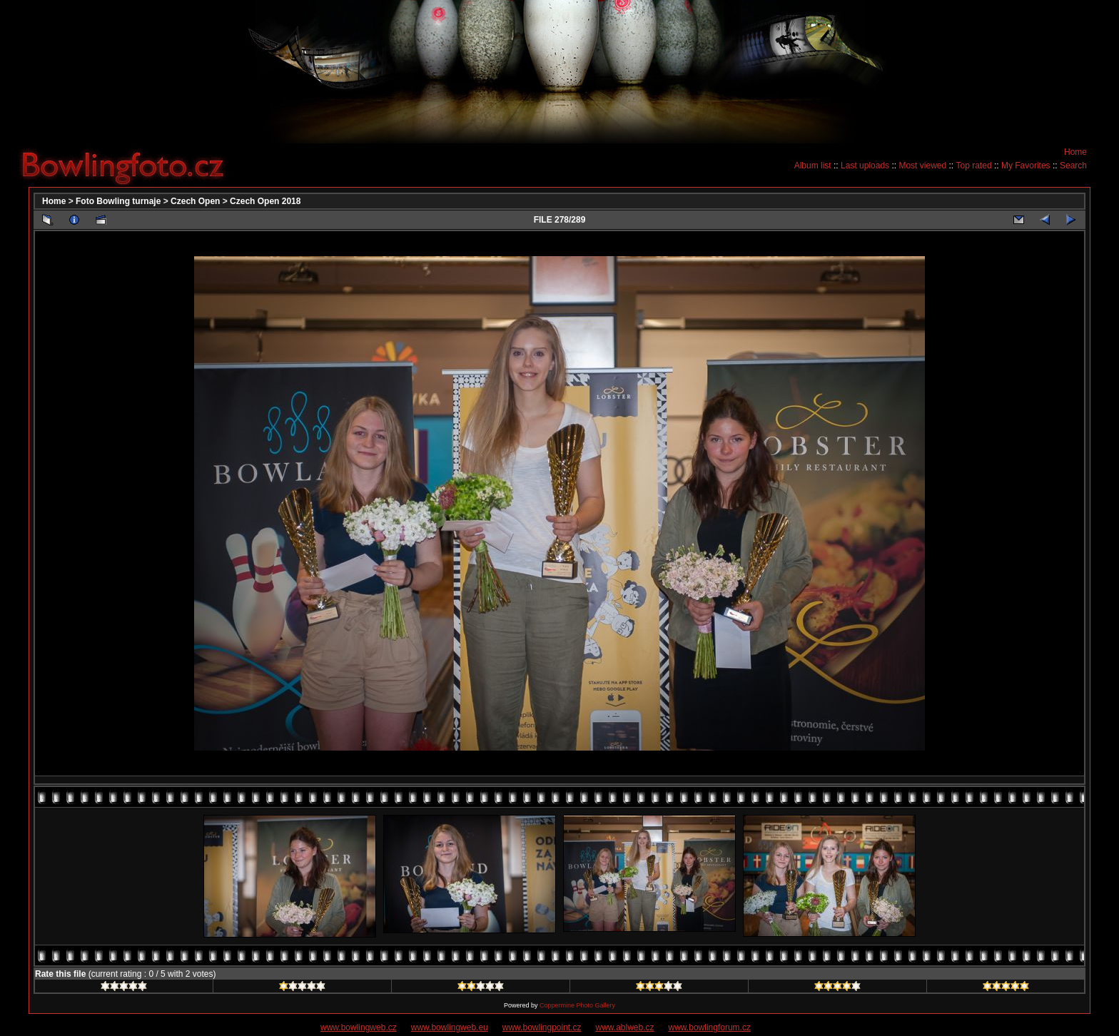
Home (1075, 152)
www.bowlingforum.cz (710, 1027)
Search (1073, 166)
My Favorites (1025, 166)
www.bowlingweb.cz (358, 1027)
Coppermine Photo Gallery (577, 1005)
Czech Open (195, 201)
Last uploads (865, 166)
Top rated (974, 166)
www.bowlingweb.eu (449, 1027)
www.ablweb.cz (625, 1027)
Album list (812, 166)
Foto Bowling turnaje (118, 201)
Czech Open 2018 (265, 201)
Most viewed (922, 166)
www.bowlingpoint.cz (542, 1027)
